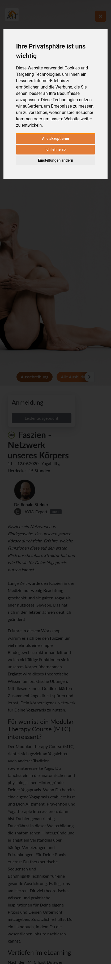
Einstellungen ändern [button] (55, 160)
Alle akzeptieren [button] (55, 138)
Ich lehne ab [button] (55, 149)
